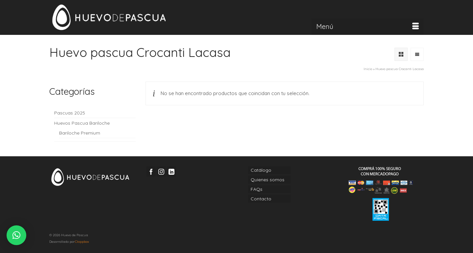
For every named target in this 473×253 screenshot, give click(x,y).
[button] (16, 235)
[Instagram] (161, 171)
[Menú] (367, 26)
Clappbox (82, 242)
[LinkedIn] (171, 171)
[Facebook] (151, 171)
